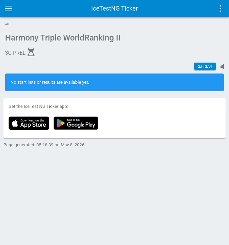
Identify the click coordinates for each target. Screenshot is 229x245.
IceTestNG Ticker (114, 8)
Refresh (205, 66)
